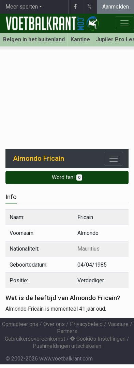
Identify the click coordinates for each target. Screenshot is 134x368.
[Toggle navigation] (113, 159)
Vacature (118, 324)
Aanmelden (115, 6)
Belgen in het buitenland (34, 39)
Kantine (80, 39)
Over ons (54, 324)
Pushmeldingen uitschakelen (67, 346)
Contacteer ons (20, 324)
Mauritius (88, 248)
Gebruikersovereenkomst (35, 339)
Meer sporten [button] (21, 6)
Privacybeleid (86, 324)
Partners (67, 331)
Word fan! (67, 177)
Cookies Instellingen (97, 339)
